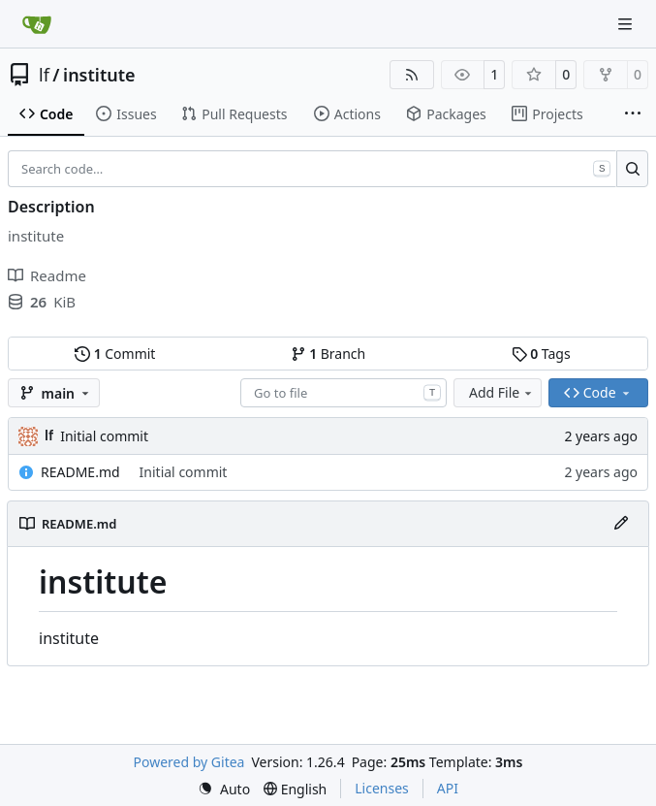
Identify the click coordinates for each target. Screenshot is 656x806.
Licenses (382, 788)
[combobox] (343, 392)
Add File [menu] (502, 392)
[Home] (37, 24)
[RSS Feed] (412, 74)
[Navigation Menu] (627, 24)
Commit (115, 353)
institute (99, 74)
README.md (80, 472)
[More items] (632, 114)
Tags (541, 353)
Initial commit (104, 436)
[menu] (224, 789)
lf (44, 74)
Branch (328, 353)
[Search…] (632, 168)
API (447, 788)
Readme (47, 275)
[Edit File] (621, 523)
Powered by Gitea (189, 762)
